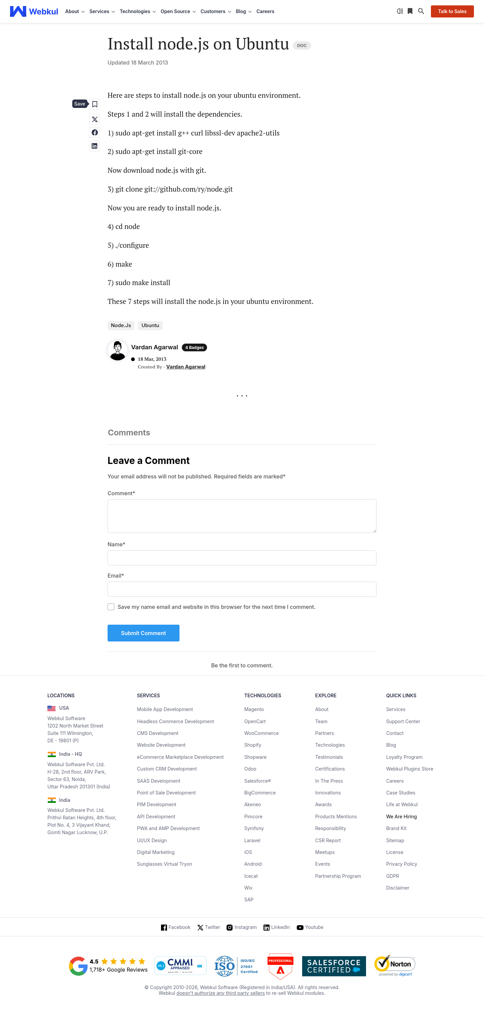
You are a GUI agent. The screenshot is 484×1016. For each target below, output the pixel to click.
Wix (248, 888)
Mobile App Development (165, 709)
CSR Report (328, 840)
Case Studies (400, 792)
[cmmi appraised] (180, 966)
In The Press (329, 781)
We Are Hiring (401, 816)
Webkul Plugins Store (409, 769)
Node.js (121, 325)
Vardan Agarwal (186, 366)
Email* (116, 575)
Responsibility (330, 828)
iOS (248, 852)
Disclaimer (397, 888)
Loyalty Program (404, 757)
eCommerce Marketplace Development (180, 757)
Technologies (330, 745)
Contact (395, 733)
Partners (324, 733)
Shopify (252, 745)
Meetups (325, 852)
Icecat (251, 876)
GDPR (392, 876)
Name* (116, 544)
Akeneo (252, 804)
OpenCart (255, 721)
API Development (156, 816)
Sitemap (395, 840)
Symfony (254, 828)
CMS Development (157, 733)
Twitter (212, 927)
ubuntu (150, 325)
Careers (265, 11)
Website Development (161, 745)
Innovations (328, 792)
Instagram (246, 927)
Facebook (180, 927)
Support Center (403, 721)
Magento (254, 709)
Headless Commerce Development (175, 721)
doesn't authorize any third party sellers (220, 993)
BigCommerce (260, 792)
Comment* (121, 493)
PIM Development (156, 804)
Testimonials (329, 757)
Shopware (255, 757)
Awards (323, 804)
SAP (249, 899)
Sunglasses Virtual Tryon (164, 864)
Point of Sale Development (166, 792)
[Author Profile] (118, 352)
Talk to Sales (452, 11)
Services (395, 709)
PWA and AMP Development (168, 828)
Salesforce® (257, 781)
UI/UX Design (152, 840)
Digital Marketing (156, 852)
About (321, 709)
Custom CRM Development (167, 769)
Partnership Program (338, 876)
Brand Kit (396, 828)
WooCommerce (261, 733)
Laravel (252, 840)
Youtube (314, 927)
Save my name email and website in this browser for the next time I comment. (217, 606)
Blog (391, 745)
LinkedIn (280, 927)
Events (322, 864)
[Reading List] (411, 11)
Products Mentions (336, 816)
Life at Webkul (402, 804)
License (394, 852)
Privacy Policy (401, 864)
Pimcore (253, 816)
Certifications (330, 769)
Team (321, 721)
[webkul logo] (34, 11)
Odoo (250, 769)
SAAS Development (158, 781)
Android (253, 864)
